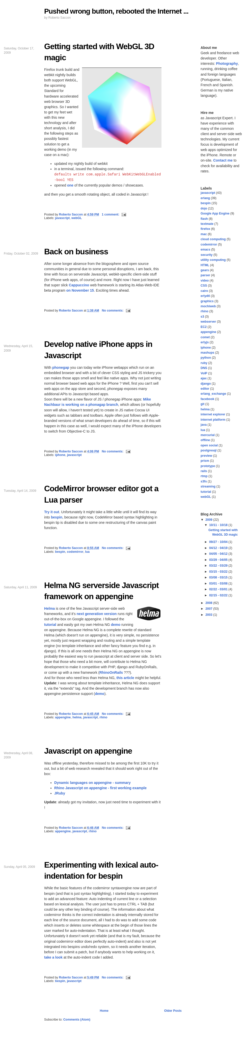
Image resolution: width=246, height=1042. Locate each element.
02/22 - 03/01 (218, 589)
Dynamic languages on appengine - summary (92, 783)
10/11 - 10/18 (218, 525)
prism (205, 461)
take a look (53, 957)
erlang (205, 198)
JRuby (59, 793)
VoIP (204, 373)
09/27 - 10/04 (218, 542)
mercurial (208, 435)
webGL (76, 218)
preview (206, 455)
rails (204, 471)
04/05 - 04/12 (218, 554)
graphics (207, 301)
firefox (205, 229)
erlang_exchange (213, 393)
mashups (207, 352)
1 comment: (111, 214)
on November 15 (80, 290)
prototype (208, 466)
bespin (56, 517)
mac (204, 234)
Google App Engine (215, 213)
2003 (209, 615)
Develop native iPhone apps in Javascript (98, 350)
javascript (62, 218)
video (205, 280)
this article (125, 678)
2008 (209, 603)
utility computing (213, 260)
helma (76, 717)
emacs (205, 249)
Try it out (51, 512)
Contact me (223, 160)
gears (205, 270)
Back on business (76, 251)
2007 (209, 608)
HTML (205, 265)
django (206, 383)
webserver (208, 321)
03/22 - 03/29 (218, 565)
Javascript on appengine (88, 750)
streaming (208, 486)
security (206, 255)
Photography (227, 64)
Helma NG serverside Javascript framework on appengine (101, 591)
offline (205, 440)
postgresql (208, 450)
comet (205, 337)
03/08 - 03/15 (218, 577)
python (206, 357)
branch (112, 405)
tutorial (50, 625)
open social (209, 445)
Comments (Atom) (76, 1019)
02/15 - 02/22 (218, 595)
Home (104, 1011)
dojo (204, 208)
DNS (204, 368)
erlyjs (205, 342)
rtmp (204, 476)
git (202, 404)
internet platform (213, 419)
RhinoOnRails (111, 672)
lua (87, 552)
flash (204, 219)
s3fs (204, 481)
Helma (49, 608)
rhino (103, 717)
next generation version (97, 614)
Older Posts (173, 1011)
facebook (207, 399)
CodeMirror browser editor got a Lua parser (101, 494)
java (204, 424)
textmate (207, 224)
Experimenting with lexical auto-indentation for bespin (101, 870)
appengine (63, 717)
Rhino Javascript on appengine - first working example (100, 788)
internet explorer (213, 414)
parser (205, 275)
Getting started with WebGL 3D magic (99, 52)
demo (115, 625)
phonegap (60, 367)
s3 (202, 316)
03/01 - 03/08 (218, 583)
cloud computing (213, 239)
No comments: (113, 310)
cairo (204, 291)
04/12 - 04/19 (218, 548)
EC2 (204, 327)
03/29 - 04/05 (218, 560)
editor (205, 388)
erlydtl (205, 296)
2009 (209, 520)
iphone (60, 455)
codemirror (75, 552)
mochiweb (208, 306)
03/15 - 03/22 (218, 571)
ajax (204, 378)
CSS (204, 285)
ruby (204, 363)
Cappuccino (79, 285)
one (70, 185)
